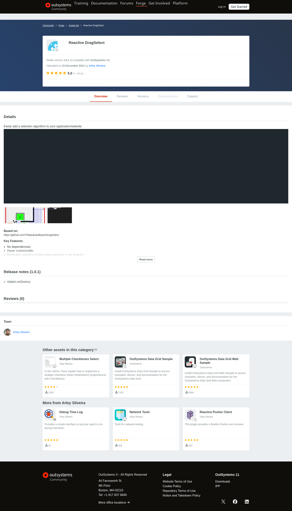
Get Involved (166, 6)
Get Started (240, 6)
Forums (135, 6)
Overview (100, 96)
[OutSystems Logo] (61, 477)
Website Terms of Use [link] (173, 481)
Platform (190, 6)
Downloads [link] (219, 481)
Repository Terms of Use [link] (175, 490)
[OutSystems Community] (56, 6)
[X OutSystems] (226, 502)
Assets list (74, 25)
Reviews (122, 96)
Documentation (110, 6)
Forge (149, 6)
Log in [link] (224, 6)
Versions (143, 96)
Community (48, 25)
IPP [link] (214, 486)
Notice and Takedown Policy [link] (178, 495)
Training (85, 6)
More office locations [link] (110, 502)
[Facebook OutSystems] (236, 502)
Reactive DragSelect (93, 25)
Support (192, 96)
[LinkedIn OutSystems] (247, 502)
